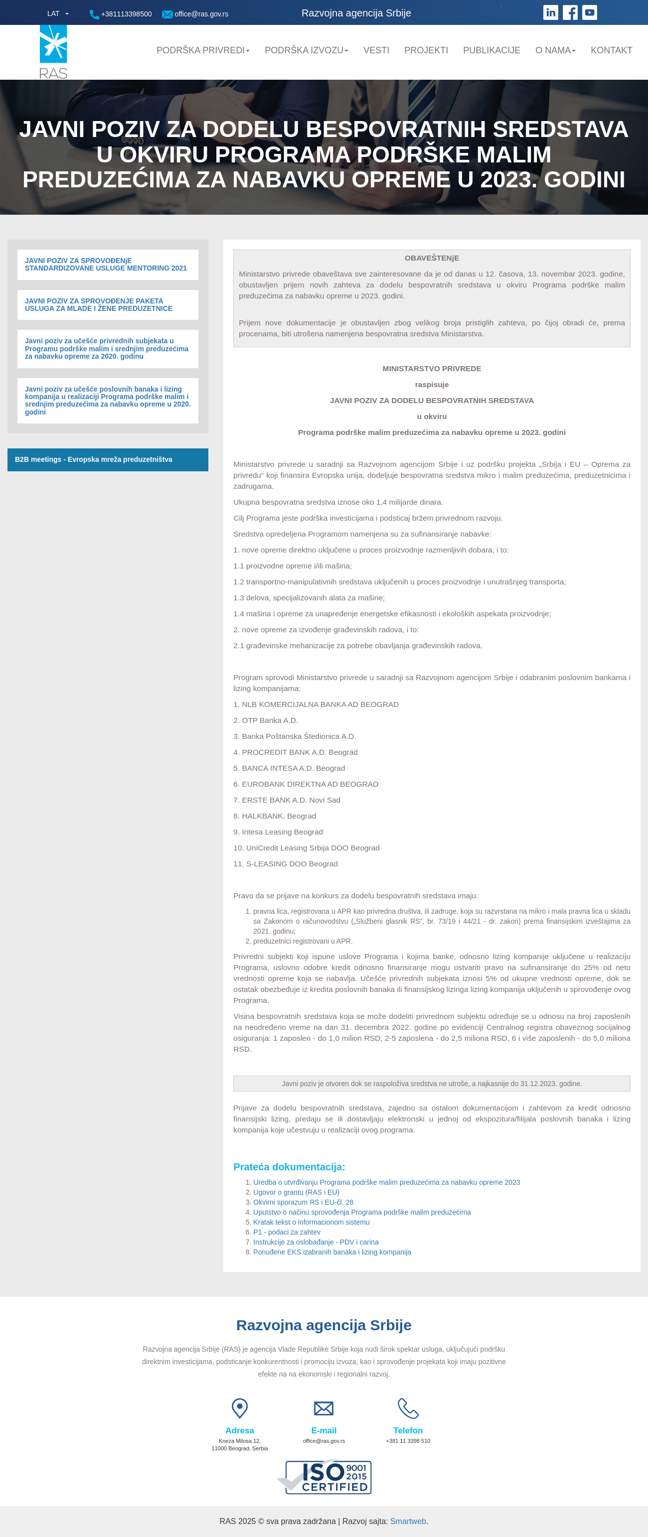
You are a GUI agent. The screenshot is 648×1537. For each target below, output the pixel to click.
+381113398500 (121, 14)
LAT (53, 13)
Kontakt (612, 50)
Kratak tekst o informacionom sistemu (311, 1222)
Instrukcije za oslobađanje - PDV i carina (315, 1242)
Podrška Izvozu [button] (306, 50)
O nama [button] (555, 50)
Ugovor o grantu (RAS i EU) (296, 1192)
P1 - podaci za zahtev (287, 1232)
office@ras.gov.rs (195, 14)
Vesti (376, 50)
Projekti (426, 50)
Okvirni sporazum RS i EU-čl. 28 (303, 1202)
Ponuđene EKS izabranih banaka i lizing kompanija (332, 1252)
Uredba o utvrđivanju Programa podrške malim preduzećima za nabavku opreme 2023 (386, 1182)
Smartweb (408, 1521)
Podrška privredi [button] (203, 50)
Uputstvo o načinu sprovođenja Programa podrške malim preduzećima (362, 1212)
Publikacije (491, 50)
